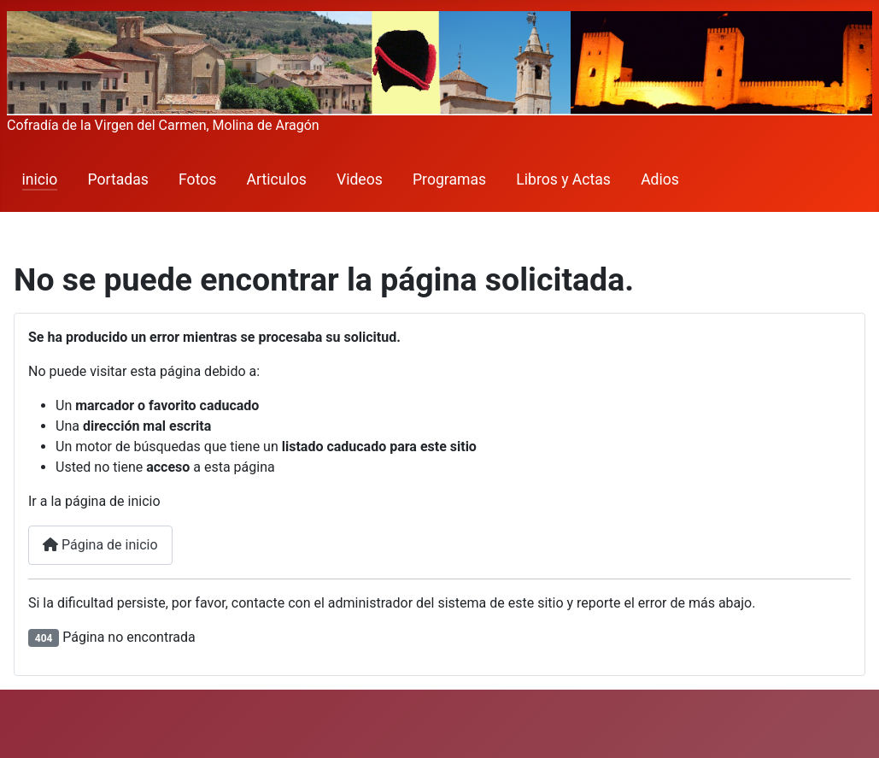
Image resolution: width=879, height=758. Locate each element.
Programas (449, 179)
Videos (360, 179)
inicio (40, 179)
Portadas (118, 179)
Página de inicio (100, 545)
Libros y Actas (563, 179)
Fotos (197, 179)
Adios (660, 179)
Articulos (277, 179)
